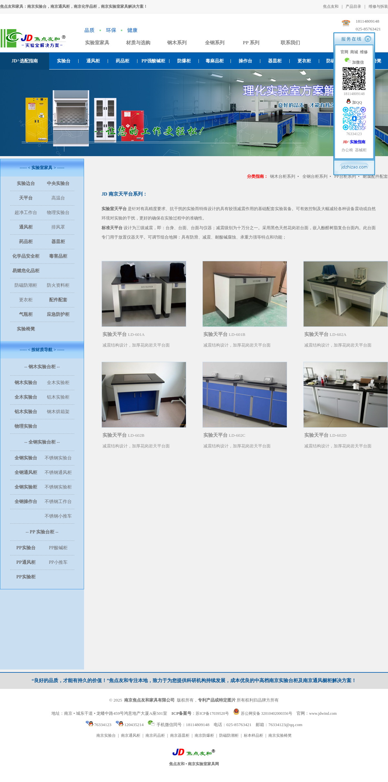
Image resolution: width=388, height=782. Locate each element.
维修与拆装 (378, 6)
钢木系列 (177, 42)
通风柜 (93, 61)
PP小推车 (58, 562)
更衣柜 (304, 61)
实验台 (63, 61)
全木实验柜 (58, 382)
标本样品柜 (253, 735)
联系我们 (290, 42)
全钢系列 (214, 42)
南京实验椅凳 (280, 735)
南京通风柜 (130, 735)
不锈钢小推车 (58, 516)
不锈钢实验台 (58, 457)
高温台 (58, 198)
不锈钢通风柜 (58, 472)
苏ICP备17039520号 (212, 713)
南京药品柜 (155, 735)
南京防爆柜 (204, 735)
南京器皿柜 (179, 735)
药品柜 (122, 61)
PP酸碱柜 (58, 547)
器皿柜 (275, 61)
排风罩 (58, 227)
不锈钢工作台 (58, 501)
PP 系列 (251, 42)
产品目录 (353, 6)
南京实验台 (106, 735)
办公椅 (347, 150)
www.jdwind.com (323, 713)
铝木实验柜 (58, 397)
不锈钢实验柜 (58, 487)
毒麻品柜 (215, 61)
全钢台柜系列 (315, 176)
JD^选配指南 (24, 61)
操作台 (245, 61)
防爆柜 (184, 61)
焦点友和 (331, 6)
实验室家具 (97, 42)
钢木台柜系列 (282, 176)
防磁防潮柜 (26, 285)
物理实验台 (58, 212)
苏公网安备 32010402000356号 (266, 713)
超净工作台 (26, 212)
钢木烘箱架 (58, 411)
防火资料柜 (58, 285)
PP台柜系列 (345, 176)
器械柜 (361, 150)
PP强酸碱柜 (153, 61)
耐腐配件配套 (375, 176)
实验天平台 (114, 334)
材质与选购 (138, 42)
